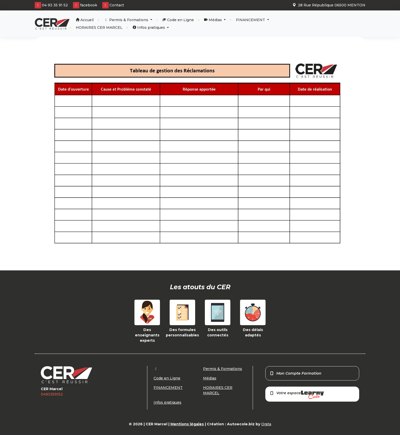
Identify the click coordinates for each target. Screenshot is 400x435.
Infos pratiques (149, 27)
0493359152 (52, 394)
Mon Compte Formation (295, 373)
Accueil (85, 20)
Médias (213, 20)
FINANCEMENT (251, 20)
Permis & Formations (126, 20)
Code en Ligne (178, 20)
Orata (266, 424)
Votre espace (297, 395)
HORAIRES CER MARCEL (99, 27)
